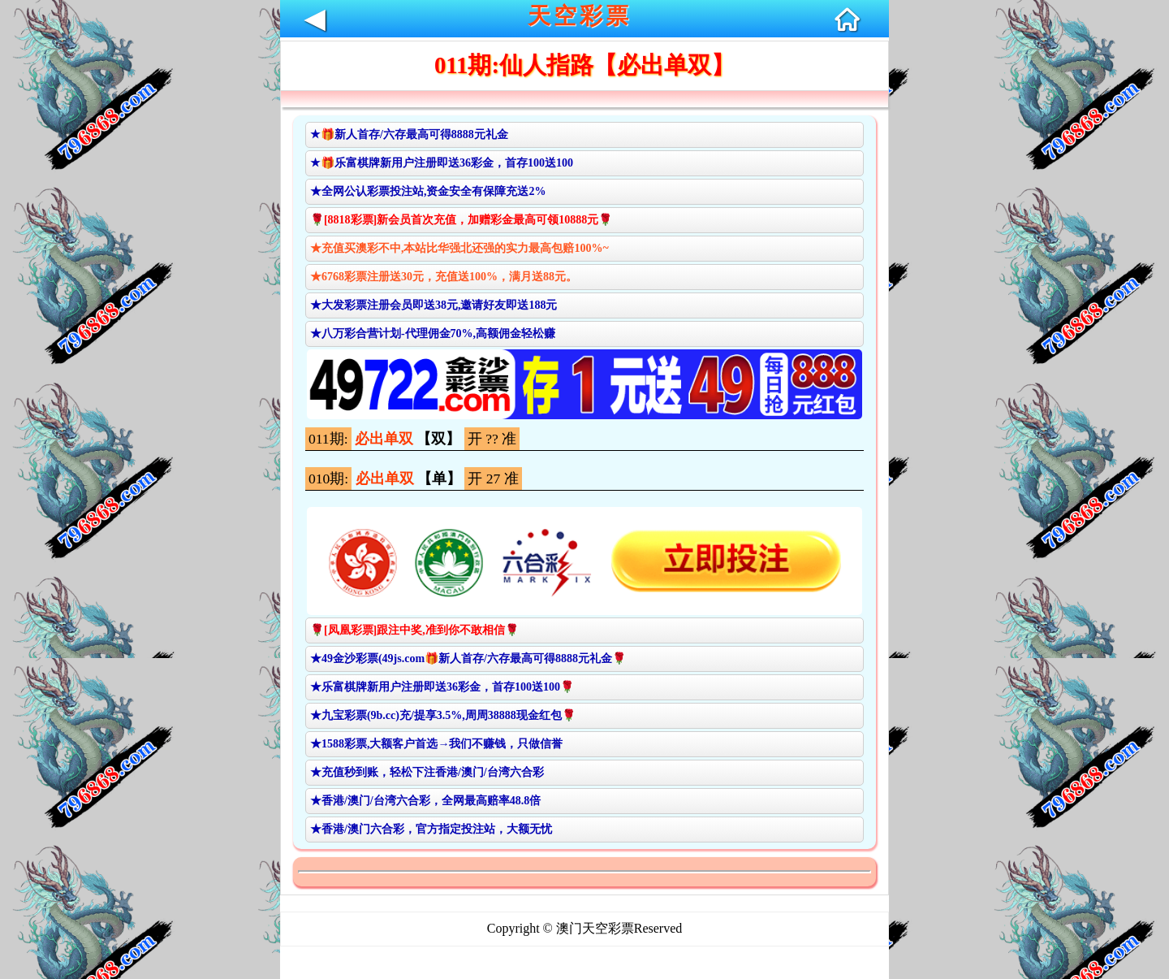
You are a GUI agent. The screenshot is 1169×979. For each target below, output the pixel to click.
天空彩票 (580, 15)
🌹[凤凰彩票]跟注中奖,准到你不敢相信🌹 (414, 630)
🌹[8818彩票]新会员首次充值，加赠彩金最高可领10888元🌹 (461, 220)
